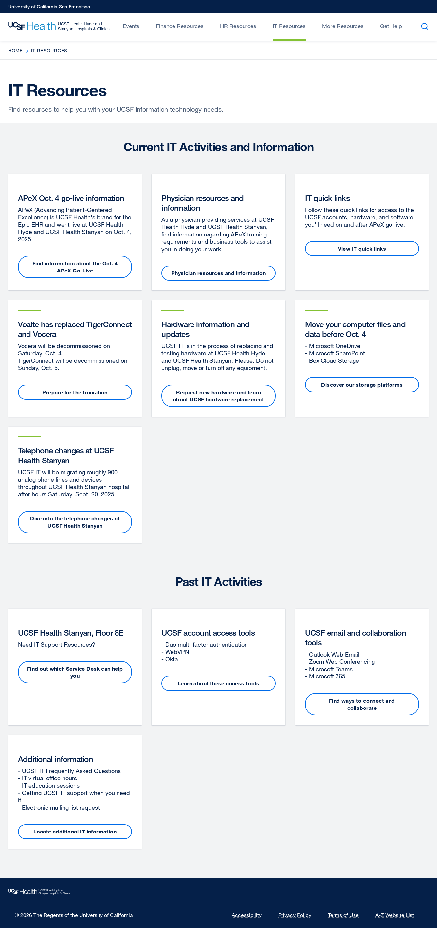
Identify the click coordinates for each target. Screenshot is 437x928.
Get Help (391, 26)
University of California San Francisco (49, 8)
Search (426, 27)
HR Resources (238, 26)
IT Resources (289, 26)
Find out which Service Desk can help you (75, 672)
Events (131, 26)
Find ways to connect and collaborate (362, 704)
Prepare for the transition (74, 392)
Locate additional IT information (75, 831)
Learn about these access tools (218, 683)
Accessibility (251, 915)
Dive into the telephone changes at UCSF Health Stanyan (75, 522)
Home (15, 50)
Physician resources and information (218, 273)
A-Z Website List (398, 915)
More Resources (343, 26)
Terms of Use (347, 915)
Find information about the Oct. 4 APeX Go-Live (75, 267)
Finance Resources (180, 26)
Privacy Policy (298, 915)
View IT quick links (362, 248)
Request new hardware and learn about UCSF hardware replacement (218, 396)
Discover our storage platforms (362, 384)
